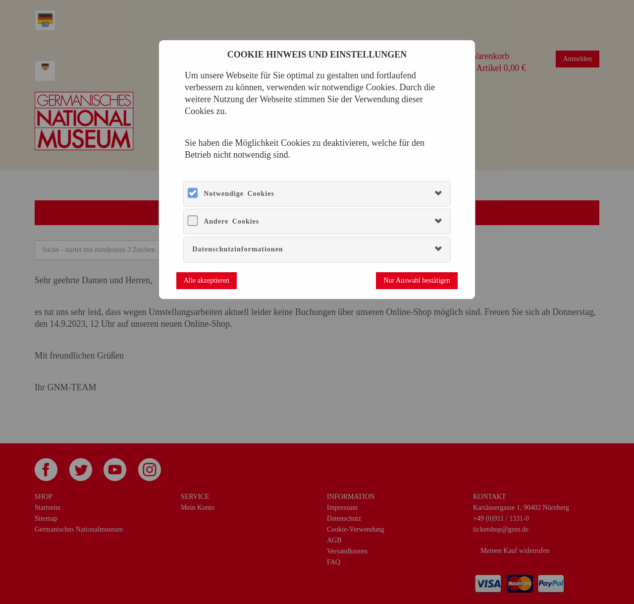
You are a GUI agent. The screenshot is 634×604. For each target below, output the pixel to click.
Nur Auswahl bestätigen (416, 280)
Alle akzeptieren (206, 280)
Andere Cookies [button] (231, 221)
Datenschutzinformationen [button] (237, 249)
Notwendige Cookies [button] (239, 193)
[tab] (317, 193)
